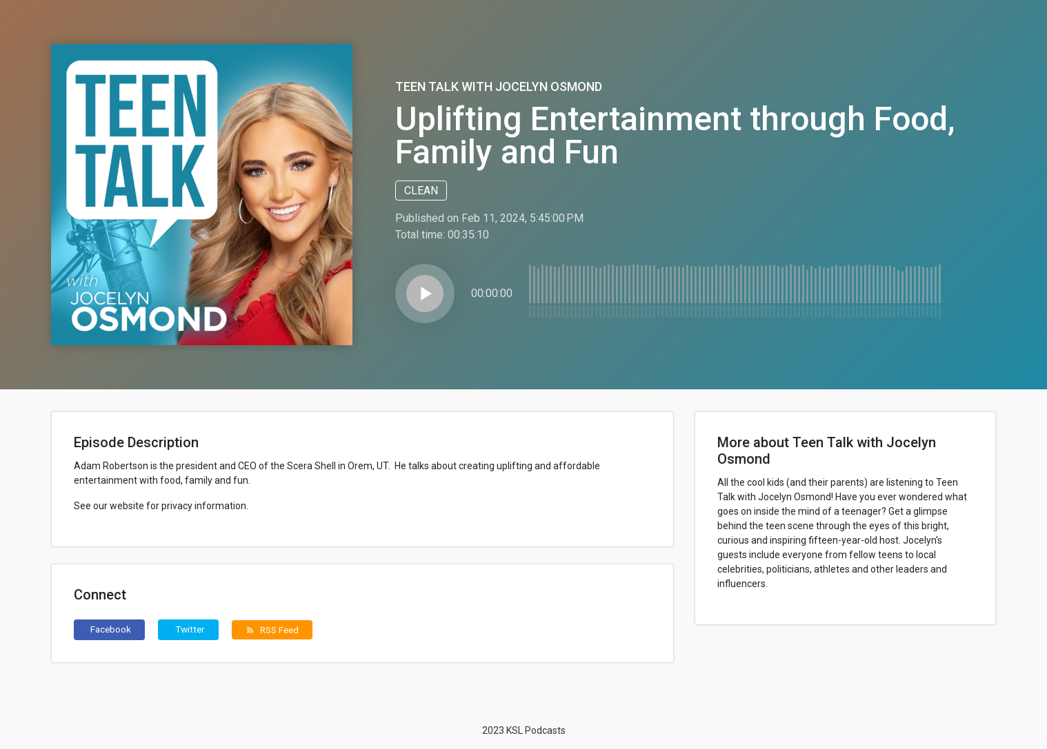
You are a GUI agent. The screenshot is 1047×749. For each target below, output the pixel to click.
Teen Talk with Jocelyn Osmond (498, 86)
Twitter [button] (190, 629)
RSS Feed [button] (272, 629)
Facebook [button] (110, 629)
